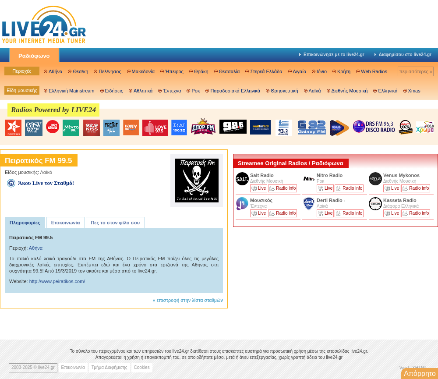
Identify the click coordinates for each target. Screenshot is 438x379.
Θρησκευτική (284, 90)
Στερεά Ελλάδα (266, 71)
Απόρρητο (420, 373)
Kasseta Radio (400, 200)
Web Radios (374, 71)
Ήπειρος (174, 71)
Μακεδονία (143, 71)
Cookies (142, 367)
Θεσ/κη (80, 71)
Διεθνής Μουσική (350, 90)
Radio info (286, 188)
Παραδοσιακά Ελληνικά (235, 90)
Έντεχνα (172, 90)
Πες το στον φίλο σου (115, 222)
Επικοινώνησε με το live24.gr (331, 54)
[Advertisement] (278, 279)
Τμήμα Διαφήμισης (109, 367)
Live (262, 188)
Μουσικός (261, 200)
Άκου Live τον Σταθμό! (46, 183)
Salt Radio (262, 175)
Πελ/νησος (110, 71)
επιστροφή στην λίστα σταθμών (189, 300)
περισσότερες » (415, 71)
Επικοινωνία (65, 222)
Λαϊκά (315, 90)
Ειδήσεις (114, 90)
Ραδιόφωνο (34, 56)
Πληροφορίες (25, 222)
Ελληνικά (387, 90)
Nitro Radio (330, 175)
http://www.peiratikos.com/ (57, 281)
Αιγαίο (299, 71)
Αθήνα (55, 71)
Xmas (414, 90)
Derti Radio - (331, 200)
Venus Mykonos (402, 175)
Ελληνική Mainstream (72, 90)
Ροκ (195, 90)
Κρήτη (343, 71)
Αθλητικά (143, 90)
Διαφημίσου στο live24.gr (402, 54)
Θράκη (201, 71)
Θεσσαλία (229, 71)
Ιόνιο (322, 71)
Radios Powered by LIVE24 (53, 110)
